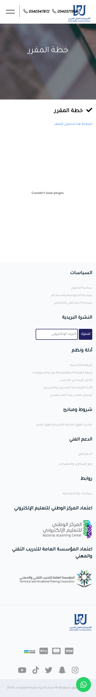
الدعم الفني (85, 454)
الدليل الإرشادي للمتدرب (76, 380)
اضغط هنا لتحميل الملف (73, 124)
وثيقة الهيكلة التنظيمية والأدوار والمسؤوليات (62, 373)
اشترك (85, 334)
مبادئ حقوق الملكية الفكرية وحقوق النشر (64, 425)
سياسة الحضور (82, 288)
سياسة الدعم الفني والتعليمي (72, 303)
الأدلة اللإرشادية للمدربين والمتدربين (67, 388)
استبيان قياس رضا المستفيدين (71, 395)
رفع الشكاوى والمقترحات (75, 464)
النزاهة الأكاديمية (81, 365)
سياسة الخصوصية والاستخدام (71, 295)
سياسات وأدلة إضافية (77, 494)
